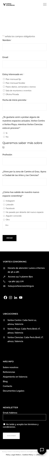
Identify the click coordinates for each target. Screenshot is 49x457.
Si (6, 133)
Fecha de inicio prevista (14, 100)
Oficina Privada (12, 94)
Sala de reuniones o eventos (18, 90)
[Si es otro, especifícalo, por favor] (24, 225)
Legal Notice (16, 455)
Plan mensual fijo (13, 79)
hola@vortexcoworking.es (21, 286)
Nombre (7, 40)
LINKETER (39, 455)
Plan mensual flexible (15, 83)
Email (5, 57)
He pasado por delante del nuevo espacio (25, 212)
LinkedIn (10, 204)
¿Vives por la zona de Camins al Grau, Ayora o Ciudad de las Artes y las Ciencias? (24, 173)
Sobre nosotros (10, 367)
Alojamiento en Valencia (15, 377)
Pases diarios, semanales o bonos (21, 87)
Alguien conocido (14, 216)
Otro (8, 219)
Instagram (10, 201)
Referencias (9, 372)
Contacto (7, 386)
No (7, 137)
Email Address (10, 413)
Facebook (10, 208)
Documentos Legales (13, 391)
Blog (5, 381)
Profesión (7, 154)
